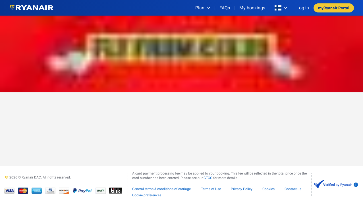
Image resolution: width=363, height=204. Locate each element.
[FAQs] (225, 8)
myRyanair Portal (333, 8)
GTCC (208, 178)
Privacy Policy (241, 189)
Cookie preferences (146, 195)
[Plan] (203, 8)
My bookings (252, 7)
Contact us (293, 189)
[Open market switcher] (281, 8)
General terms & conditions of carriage (161, 189)
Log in (302, 7)
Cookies (268, 189)
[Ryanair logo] (31, 7)
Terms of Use (211, 189)
